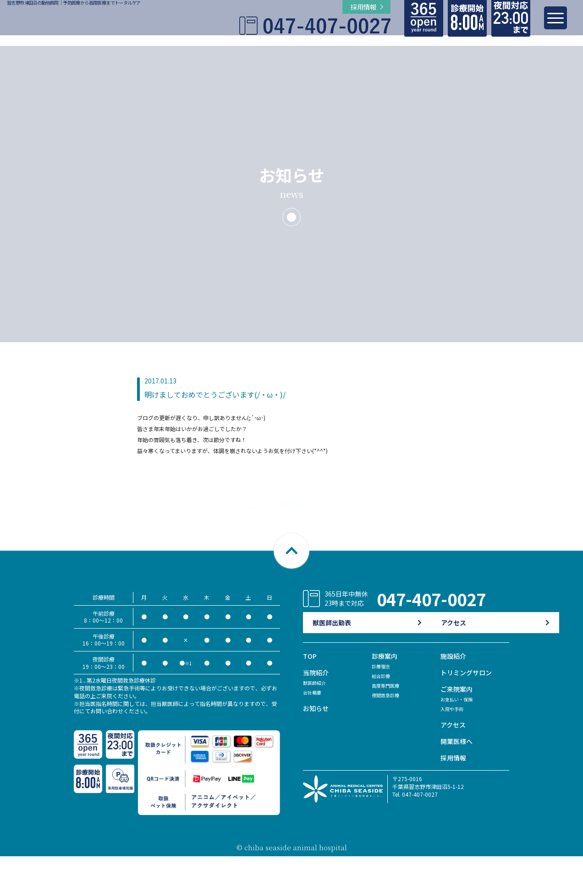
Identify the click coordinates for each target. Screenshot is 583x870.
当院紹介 (316, 686)
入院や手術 (454, 722)
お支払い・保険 (459, 713)
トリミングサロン (467, 686)
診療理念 (383, 680)
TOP (310, 669)
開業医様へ (457, 755)
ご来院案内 (457, 702)
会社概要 (314, 706)
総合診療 (383, 689)
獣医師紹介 (316, 696)
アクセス (454, 738)
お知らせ (316, 722)
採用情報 (454, 771)
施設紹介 (454, 669)
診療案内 (385, 669)
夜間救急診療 (388, 708)
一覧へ (291, 512)
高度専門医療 (388, 699)
